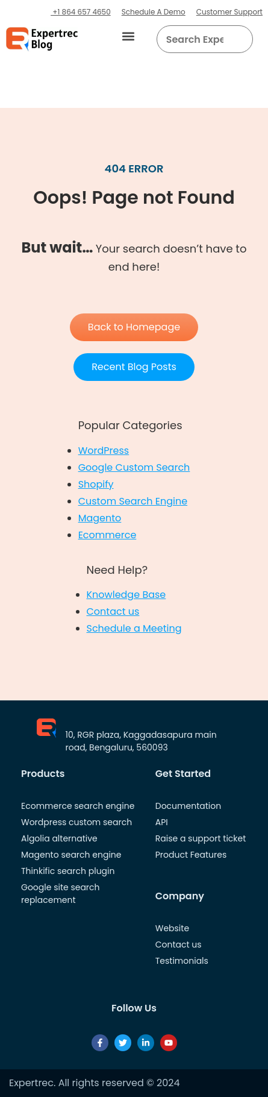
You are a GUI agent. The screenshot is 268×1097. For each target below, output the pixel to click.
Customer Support (229, 12)
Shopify (96, 484)
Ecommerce (107, 535)
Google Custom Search (134, 467)
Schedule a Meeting (134, 628)
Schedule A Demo (153, 12)
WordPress (103, 450)
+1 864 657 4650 (81, 12)
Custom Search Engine (132, 501)
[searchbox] (195, 39)
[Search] (239, 39)
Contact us (113, 611)
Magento (100, 518)
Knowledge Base (126, 595)
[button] (129, 36)
